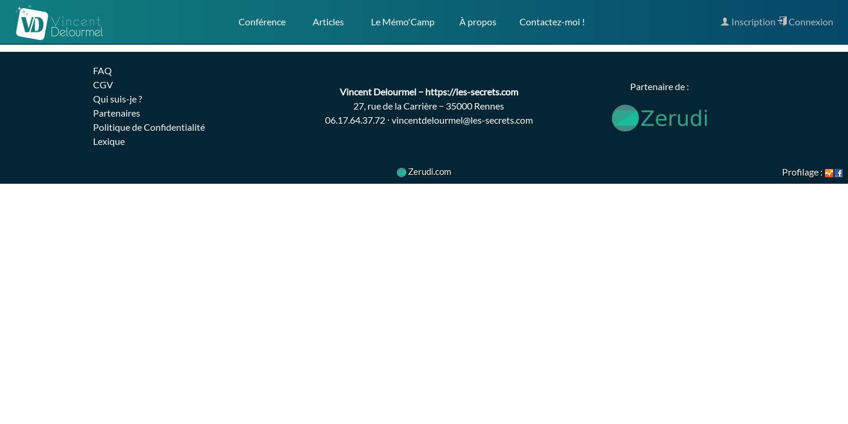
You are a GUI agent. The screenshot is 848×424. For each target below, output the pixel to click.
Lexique (109, 141)
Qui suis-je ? (117, 98)
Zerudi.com (424, 171)
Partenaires (116, 112)
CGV (103, 84)
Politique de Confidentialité (149, 126)
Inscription (748, 21)
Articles (328, 21)
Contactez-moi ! (552, 21)
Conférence (262, 21)
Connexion (805, 21)
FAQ (102, 70)
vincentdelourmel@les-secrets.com (462, 119)
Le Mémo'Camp (403, 21)
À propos (477, 21)
